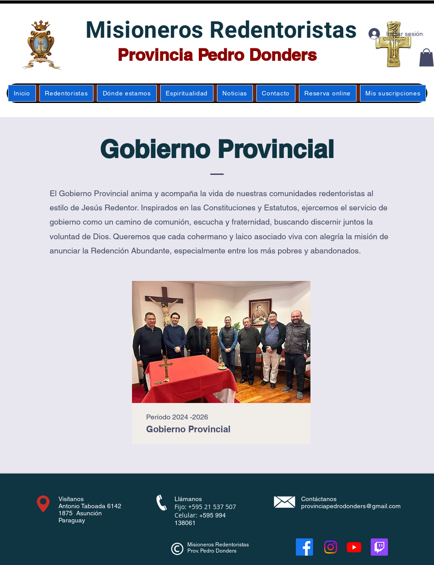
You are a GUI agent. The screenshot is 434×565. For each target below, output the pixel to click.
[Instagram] (330, 547)
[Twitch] (379, 547)
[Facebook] (304, 547)
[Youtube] (354, 547)
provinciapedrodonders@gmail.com (351, 506)
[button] (426, 57)
